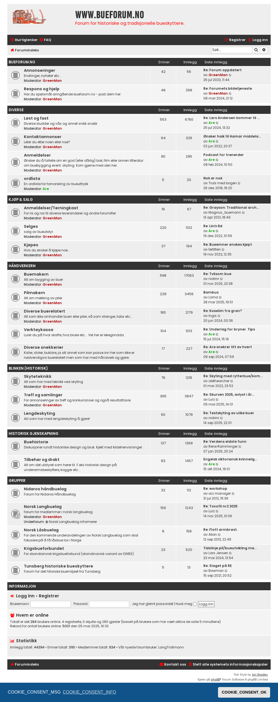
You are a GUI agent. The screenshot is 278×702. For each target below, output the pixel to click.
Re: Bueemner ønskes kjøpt (227, 244)
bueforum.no (22, 62)
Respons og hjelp (41, 89)
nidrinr (213, 278)
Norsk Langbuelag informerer (71, 521)
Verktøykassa (38, 329)
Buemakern (36, 274)
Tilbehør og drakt (41, 459)
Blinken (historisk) (28, 368)
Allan (212, 534)
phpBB (215, 680)
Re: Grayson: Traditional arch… (231, 207)
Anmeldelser (37, 155)
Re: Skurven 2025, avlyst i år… (228, 394)
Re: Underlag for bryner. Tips (229, 329)
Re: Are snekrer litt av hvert (227, 347)
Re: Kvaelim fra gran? (222, 310)
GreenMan (52, 80)
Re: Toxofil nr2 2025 (220, 506)
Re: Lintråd (212, 226)
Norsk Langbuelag (43, 506)
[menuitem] (45, 40)
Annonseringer (39, 70)
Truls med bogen (222, 183)
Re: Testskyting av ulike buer (228, 413)
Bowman (216, 570)
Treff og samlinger (43, 395)
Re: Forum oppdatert (222, 70)
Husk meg (186, 603)
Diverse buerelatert (44, 311)
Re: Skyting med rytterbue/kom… (233, 376)
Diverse (16, 110)
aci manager (219, 493)
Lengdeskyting (39, 413)
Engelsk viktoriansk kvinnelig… (230, 459)
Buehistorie (36, 442)
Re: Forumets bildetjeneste (227, 88)
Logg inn (25, 596)
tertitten (214, 249)
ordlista (32, 178)
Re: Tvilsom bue (217, 274)
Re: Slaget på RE (217, 565)
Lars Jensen (218, 553)
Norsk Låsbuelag (41, 530)
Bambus (211, 292)
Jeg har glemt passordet (152, 603)
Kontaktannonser (42, 136)
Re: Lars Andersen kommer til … (231, 118)
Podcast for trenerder (223, 154)
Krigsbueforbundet (44, 548)
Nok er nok (212, 178)
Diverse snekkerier (43, 347)
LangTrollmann (171, 647)
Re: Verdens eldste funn (225, 441)
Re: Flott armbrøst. (220, 529)
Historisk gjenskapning (33, 433)
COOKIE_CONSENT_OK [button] (244, 692)
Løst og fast (36, 118)
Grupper (17, 480)
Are (211, 122)
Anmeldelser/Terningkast (51, 208)
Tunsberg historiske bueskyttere (58, 566)
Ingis (212, 315)
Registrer (49, 596)
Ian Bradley (260, 675)
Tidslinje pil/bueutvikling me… (230, 548)
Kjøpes (31, 245)
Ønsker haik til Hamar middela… (232, 136)
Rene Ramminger (223, 446)
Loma (213, 297)
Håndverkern (22, 266)
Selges (31, 226)
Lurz (211, 399)
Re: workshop (215, 488)
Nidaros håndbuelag (45, 489)
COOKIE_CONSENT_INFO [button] (89, 692)
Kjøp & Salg (21, 199)
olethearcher (218, 381)
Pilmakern (34, 292)
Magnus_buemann (224, 212)
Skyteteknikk (38, 376)
